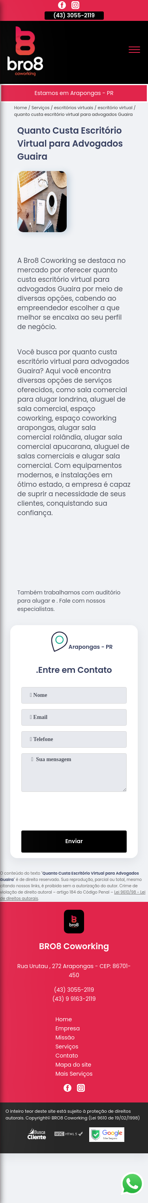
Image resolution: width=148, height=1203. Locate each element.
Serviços (66, 1046)
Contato (66, 1056)
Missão (65, 1037)
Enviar (73, 841)
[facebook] (62, 6)
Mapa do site (73, 1065)
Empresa (67, 1028)
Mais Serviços (73, 1074)
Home (63, 1019)
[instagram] (75, 6)
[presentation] (74, 809)
